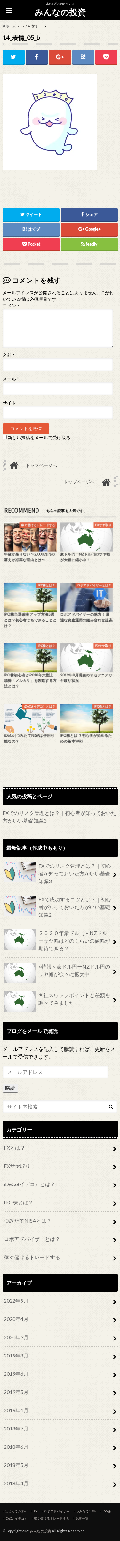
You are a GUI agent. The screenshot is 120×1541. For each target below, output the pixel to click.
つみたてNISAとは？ (28, 1220)
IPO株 (106, 1511)
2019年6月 (16, 1374)
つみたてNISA (86, 1511)
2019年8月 (16, 1355)
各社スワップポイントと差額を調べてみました (57, 1001)
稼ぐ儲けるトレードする (32, 1257)
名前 (8, 355)
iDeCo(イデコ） (16, 1518)
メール (11, 378)
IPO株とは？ (18, 1202)
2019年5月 (16, 1392)
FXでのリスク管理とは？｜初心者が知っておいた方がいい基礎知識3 (57, 873)
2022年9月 (16, 1301)
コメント (11, 305)
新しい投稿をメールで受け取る (39, 437)
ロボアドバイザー (56, 1511)
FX (35, 1511)
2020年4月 (16, 1319)
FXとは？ (14, 1147)
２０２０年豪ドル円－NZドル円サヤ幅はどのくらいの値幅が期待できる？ (57, 940)
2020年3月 (16, 1337)
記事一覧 (82, 1518)
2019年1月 (16, 1410)
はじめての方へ (16, 1511)
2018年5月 (16, 1465)
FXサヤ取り (17, 1166)
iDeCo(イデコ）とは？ (29, 1184)
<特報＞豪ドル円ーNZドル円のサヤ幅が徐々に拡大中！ (57, 973)
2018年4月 (16, 1483)
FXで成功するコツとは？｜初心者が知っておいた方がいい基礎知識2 (57, 907)
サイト (9, 403)
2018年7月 (16, 1428)
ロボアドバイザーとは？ (32, 1239)
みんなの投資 (60, 12)
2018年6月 (16, 1447)
